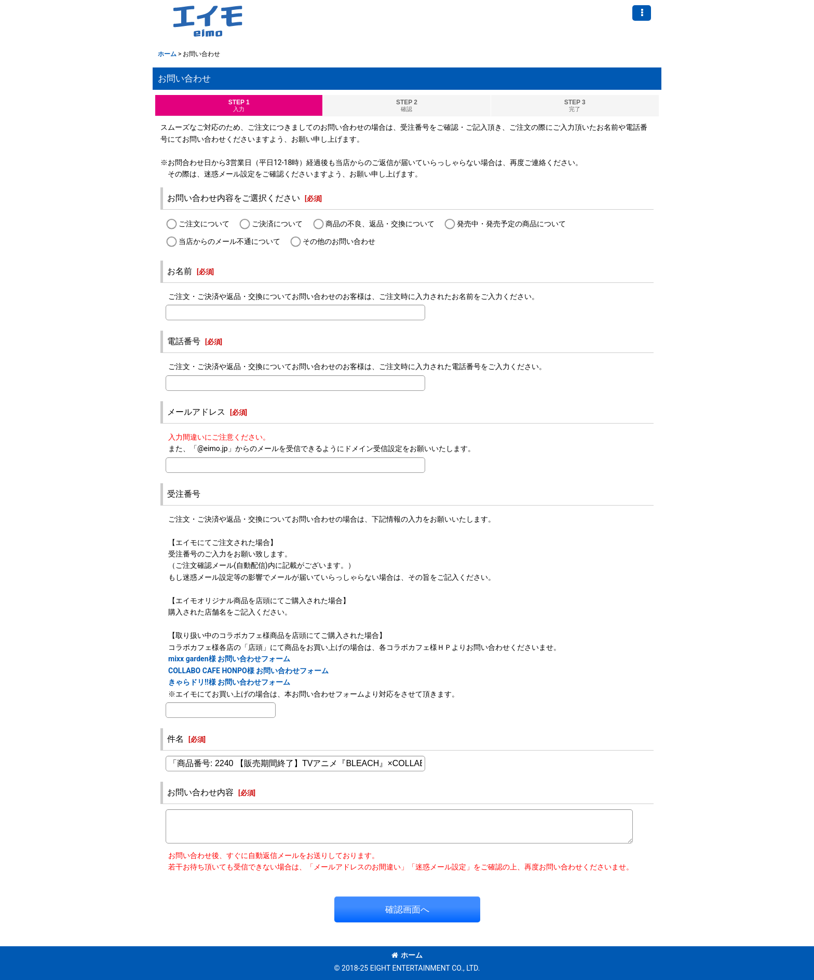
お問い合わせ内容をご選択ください (233, 198)
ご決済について (277, 224)
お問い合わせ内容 (200, 792)
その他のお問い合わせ (339, 241)
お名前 (179, 271)
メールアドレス (196, 412)
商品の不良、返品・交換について (380, 224)
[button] (641, 13)
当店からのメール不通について (229, 241)
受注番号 (183, 494)
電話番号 (183, 341)
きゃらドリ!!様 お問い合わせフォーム (229, 682)
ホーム (407, 955)
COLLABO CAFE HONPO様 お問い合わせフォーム (248, 670)
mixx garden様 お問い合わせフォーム (229, 659)
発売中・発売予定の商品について (511, 224)
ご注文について (204, 224)
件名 (175, 739)
